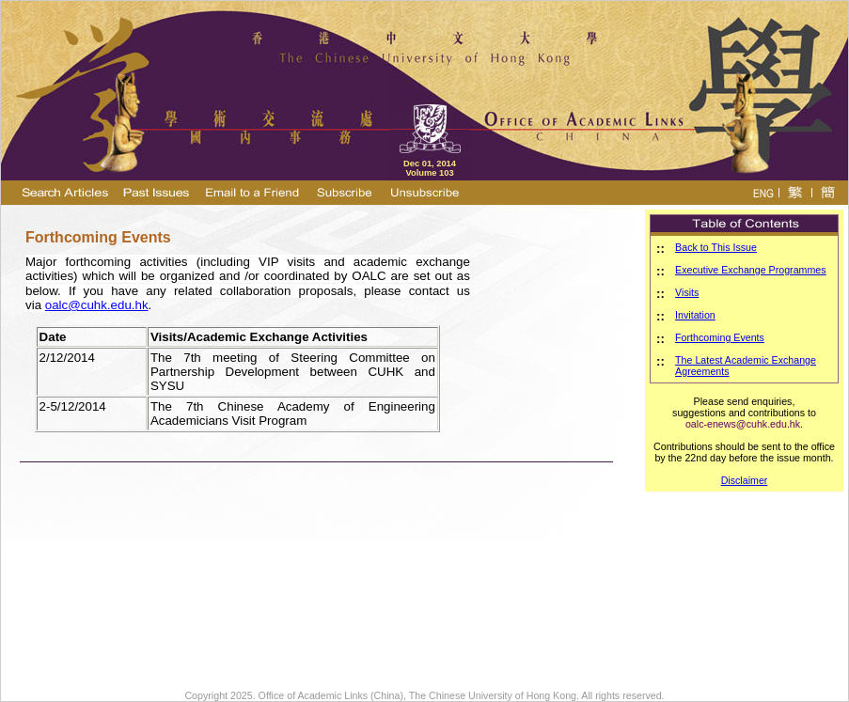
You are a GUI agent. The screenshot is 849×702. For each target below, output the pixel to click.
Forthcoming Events (719, 337)
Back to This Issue (716, 247)
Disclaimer (744, 480)
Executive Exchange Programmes (750, 269)
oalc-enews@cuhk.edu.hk (742, 423)
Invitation (695, 314)
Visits (687, 292)
